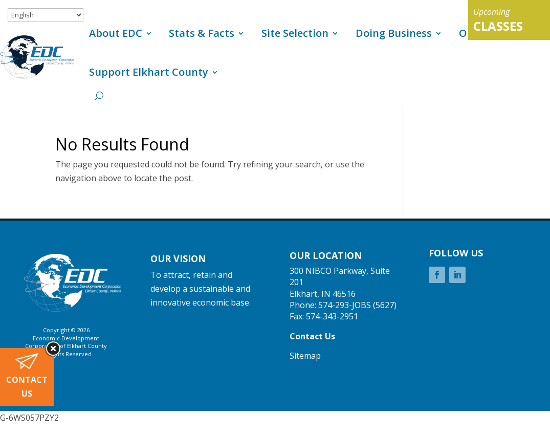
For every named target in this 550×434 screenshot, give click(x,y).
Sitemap (305, 355)
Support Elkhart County (148, 72)
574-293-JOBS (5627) (357, 305)
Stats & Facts (201, 33)
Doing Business (394, 33)
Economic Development (66, 338)
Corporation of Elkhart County (66, 346)
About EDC (115, 33)
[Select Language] (45, 14)
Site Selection (294, 33)
